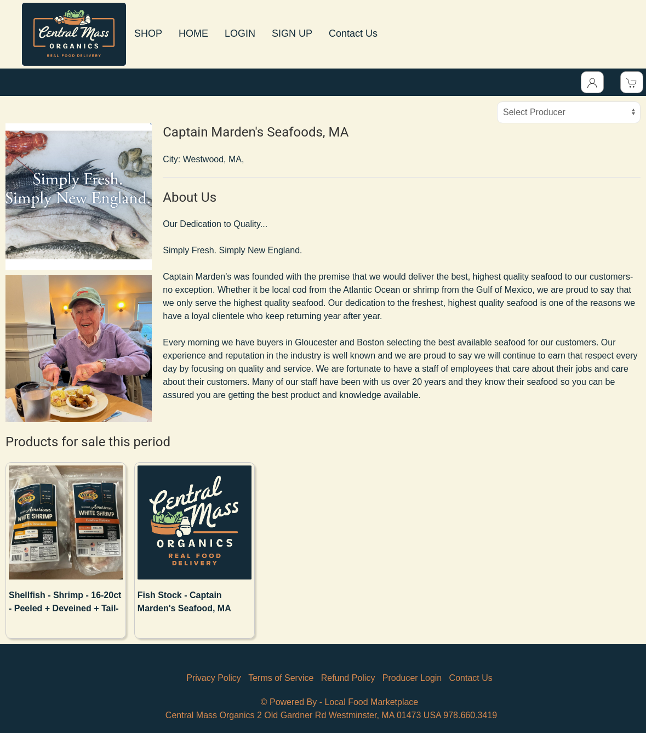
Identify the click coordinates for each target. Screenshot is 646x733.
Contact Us (353, 33)
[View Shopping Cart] (631, 82)
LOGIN (240, 33)
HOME (193, 33)
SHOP (148, 33)
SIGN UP (292, 33)
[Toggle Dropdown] (592, 82)
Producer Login (412, 678)
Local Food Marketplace (371, 702)
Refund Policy (348, 678)
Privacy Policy (213, 678)
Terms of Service (280, 678)
